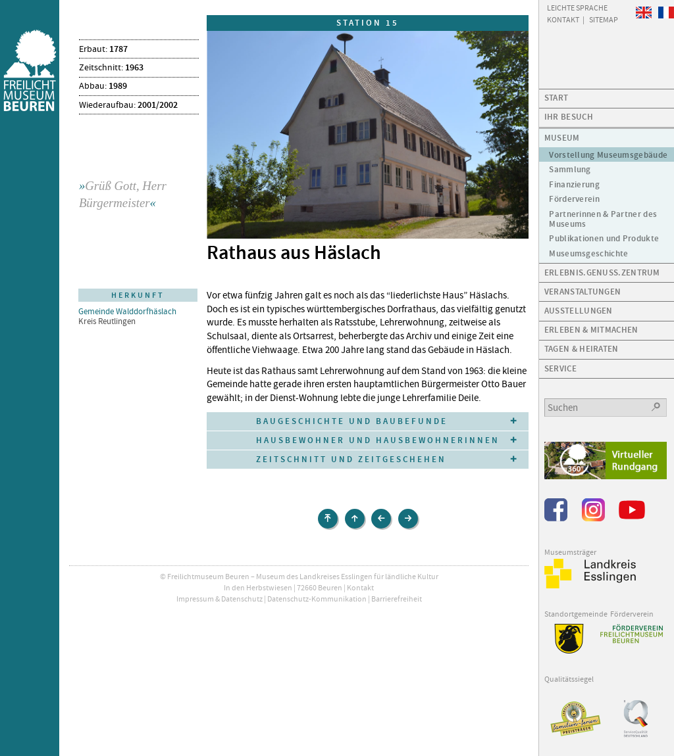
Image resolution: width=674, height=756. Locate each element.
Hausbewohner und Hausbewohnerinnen (378, 440)
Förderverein (574, 198)
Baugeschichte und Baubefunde (352, 421)
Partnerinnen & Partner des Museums (603, 218)
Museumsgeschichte (588, 253)
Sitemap (603, 19)
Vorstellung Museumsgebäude (608, 154)
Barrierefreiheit (396, 599)
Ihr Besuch (568, 116)
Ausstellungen (578, 310)
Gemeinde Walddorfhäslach (127, 311)
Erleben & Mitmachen (591, 329)
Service (560, 368)
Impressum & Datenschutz (219, 599)
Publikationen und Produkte (604, 238)
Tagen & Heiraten (581, 348)
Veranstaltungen (582, 291)
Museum (562, 137)
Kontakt (360, 587)
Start (556, 97)
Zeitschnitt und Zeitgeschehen (351, 459)
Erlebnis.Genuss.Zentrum (602, 272)
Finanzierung (574, 184)
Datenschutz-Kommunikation (317, 599)
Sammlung (569, 169)
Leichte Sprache (577, 7)
